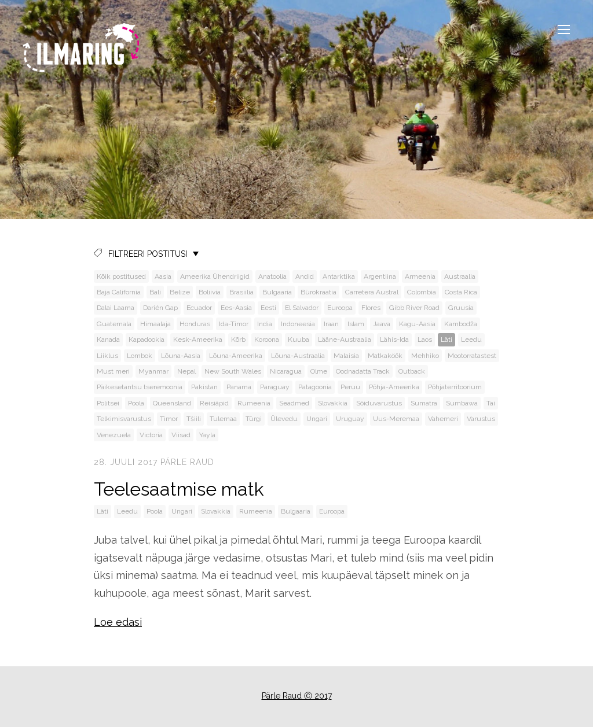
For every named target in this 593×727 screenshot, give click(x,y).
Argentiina (380, 276)
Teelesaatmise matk (179, 489)
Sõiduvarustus (379, 403)
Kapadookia (146, 339)
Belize (180, 292)
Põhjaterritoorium (455, 387)
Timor (169, 419)
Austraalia (459, 276)
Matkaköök (385, 356)
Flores (370, 308)
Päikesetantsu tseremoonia (139, 387)
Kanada (108, 339)
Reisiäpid (214, 403)
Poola (136, 403)
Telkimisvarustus (124, 419)
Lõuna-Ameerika (235, 356)
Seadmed (294, 403)
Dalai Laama (115, 308)
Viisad (181, 435)
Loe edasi (118, 622)
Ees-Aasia (236, 308)
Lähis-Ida (394, 339)
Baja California (119, 292)
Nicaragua (286, 371)
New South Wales (232, 371)
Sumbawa (462, 403)
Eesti (268, 308)
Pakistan (204, 387)
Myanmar (153, 371)
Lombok (139, 356)
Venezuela (114, 435)
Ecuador (199, 308)
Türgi (254, 419)
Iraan (331, 324)
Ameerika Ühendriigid (215, 276)
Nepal (186, 371)
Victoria (151, 435)
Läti (446, 339)
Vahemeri (443, 419)
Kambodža (460, 324)
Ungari (316, 419)
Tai (490, 403)
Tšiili (193, 419)
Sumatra (424, 403)
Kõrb (238, 339)
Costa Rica (461, 292)
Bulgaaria (277, 292)
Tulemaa (223, 419)
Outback (411, 371)
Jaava (381, 324)
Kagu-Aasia (417, 324)
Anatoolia (272, 276)
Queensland (172, 403)
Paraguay (275, 387)
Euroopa (340, 308)
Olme (318, 371)
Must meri (113, 371)
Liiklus (107, 356)
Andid (304, 276)
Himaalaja (155, 324)
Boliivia (210, 292)
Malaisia (346, 356)
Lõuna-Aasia (180, 356)
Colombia (421, 292)
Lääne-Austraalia (344, 339)
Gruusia (461, 308)
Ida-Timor (233, 324)
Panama (238, 387)
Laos (425, 339)
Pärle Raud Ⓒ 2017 (297, 695)
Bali (155, 292)
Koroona (266, 339)
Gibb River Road (414, 308)
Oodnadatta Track (363, 371)
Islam (355, 324)
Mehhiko (425, 356)
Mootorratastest (472, 356)
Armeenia (420, 276)
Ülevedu (284, 419)
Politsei (108, 403)
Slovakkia (332, 403)
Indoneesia (298, 324)
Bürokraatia (318, 292)
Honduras (195, 324)
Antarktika (339, 276)
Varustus (481, 419)
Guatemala (114, 324)
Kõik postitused (121, 276)
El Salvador (302, 308)
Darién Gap (160, 308)
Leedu (471, 339)
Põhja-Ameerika (394, 387)
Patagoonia (315, 387)
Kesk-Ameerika (197, 339)
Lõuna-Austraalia (298, 356)
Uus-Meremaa (396, 419)
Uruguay (350, 419)
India (264, 324)
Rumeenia (253, 403)
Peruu (350, 387)
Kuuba (298, 339)
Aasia (163, 276)
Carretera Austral (371, 292)
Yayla (207, 435)
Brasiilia (241, 292)
